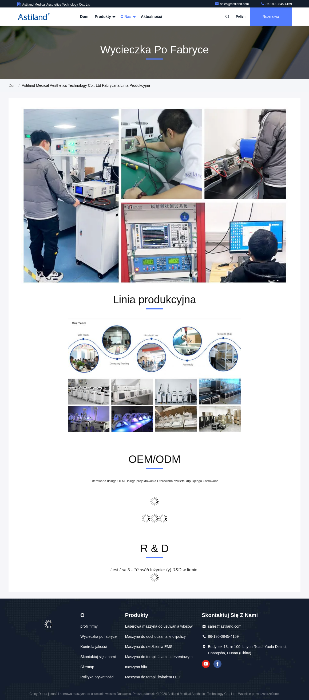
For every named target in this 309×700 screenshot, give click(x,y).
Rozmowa (271, 16)
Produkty (104, 16)
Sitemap (87, 667)
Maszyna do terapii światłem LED (152, 677)
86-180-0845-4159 (276, 4)
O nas (127, 16)
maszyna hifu (136, 667)
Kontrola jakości (93, 646)
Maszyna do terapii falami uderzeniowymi (159, 657)
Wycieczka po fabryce (98, 636)
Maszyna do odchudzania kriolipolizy (155, 636)
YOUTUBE (206, 664)
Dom (84, 16)
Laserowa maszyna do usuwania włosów (159, 626)
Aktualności (151, 16)
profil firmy (89, 626)
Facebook (217, 664)
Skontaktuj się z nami (98, 657)
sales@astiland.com (232, 4)
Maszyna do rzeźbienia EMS (148, 646)
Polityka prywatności (97, 677)
